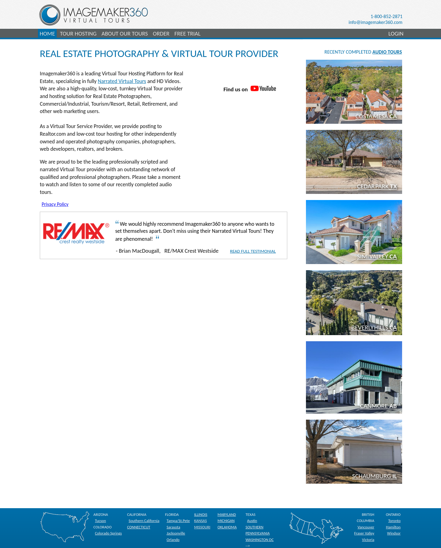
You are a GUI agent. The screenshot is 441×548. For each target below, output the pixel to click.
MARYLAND (226, 514)
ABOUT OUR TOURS (124, 33)
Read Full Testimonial (253, 251)
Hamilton (393, 527)
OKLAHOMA (227, 527)
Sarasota (173, 527)
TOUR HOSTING (78, 33)
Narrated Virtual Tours (122, 81)
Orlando (173, 539)
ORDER (161, 33)
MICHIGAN (226, 520)
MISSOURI (202, 527)
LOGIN (395, 33)
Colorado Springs (108, 533)
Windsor (394, 533)
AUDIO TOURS (387, 52)
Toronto (394, 520)
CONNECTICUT (138, 527)
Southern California (144, 520)
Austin (252, 520)
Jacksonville (176, 533)
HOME (47, 33)
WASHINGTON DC (260, 539)
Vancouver (365, 527)
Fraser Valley (364, 533)
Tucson (100, 520)
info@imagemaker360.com (375, 22)
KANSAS (200, 520)
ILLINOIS (200, 514)
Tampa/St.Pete (178, 520)
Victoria (368, 539)
